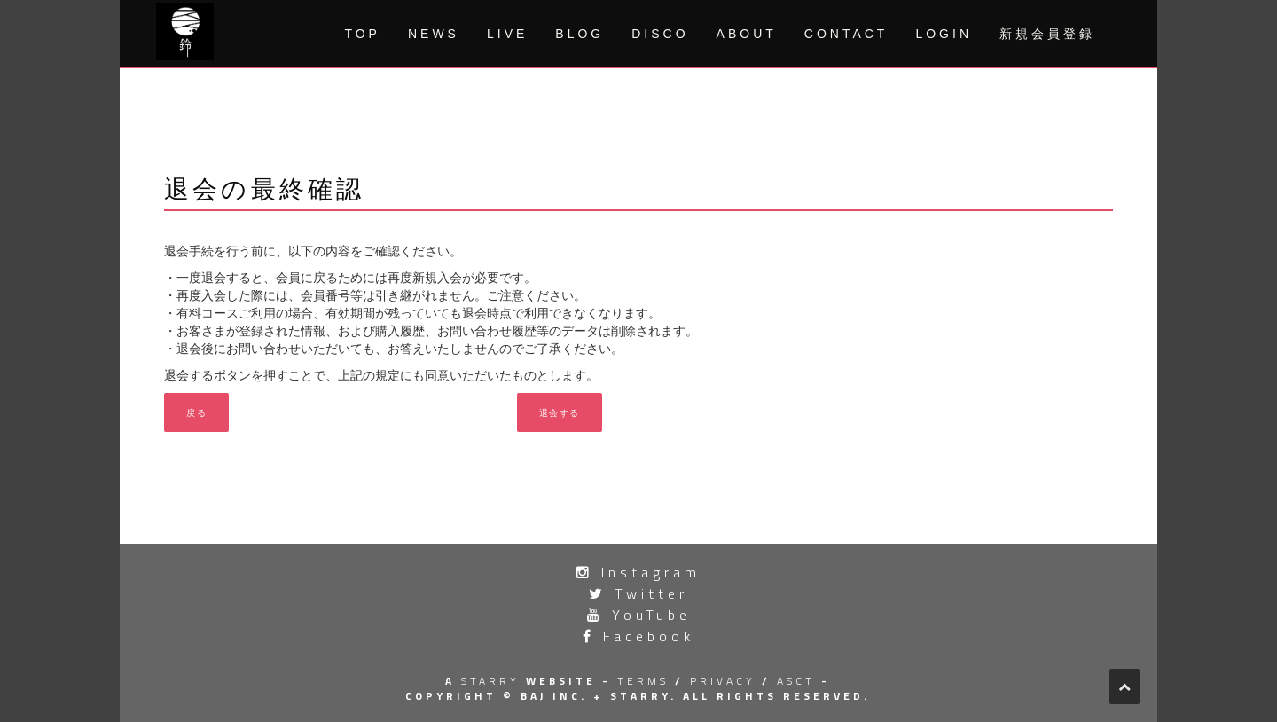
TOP (362, 34)
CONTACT (846, 34)
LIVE (507, 34)
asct (796, 680)
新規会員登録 (1047, 34)
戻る (196, 412)
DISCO (659, 34)
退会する (559, 412)
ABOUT (747, 34)
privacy (723, 680)
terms (643, 680)
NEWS (433, 34)
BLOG (579, 34)
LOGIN (943, 34)
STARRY (490, 680)
